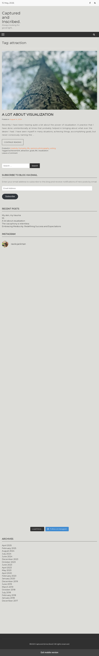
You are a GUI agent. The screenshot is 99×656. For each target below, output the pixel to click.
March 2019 (7, 587)
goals (32, 151)
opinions (34, 148)
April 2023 (7, 567)
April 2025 (7, 545)
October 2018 (8, 589)
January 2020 (8, 578)
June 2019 (7, 584)
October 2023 (9, 562)
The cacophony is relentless (15, 223)
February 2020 (9, 576)
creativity (14, 148)
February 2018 (9, 595)
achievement (14, 151)
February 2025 (9, 548)
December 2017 (10, 600)
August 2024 (8, 551)
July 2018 (6, 592)
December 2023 (10, 559)
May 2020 (6, 570)
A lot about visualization (27, 114)
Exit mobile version (49, 652)
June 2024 (7, 556)
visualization (43, 151)
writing (53, 148)
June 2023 (7, 565)
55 (3, 218)
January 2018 (8, 598)
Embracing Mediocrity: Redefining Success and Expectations (31, 226)
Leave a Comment (10, 153)
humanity (22, 148)
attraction (25, 151)
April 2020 (7, 573)
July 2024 (6, 554)
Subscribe (10, 196)
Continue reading (13, 142)
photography (43, 148)
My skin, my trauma (11, 215)
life (28, 148)
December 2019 (10, 581)
